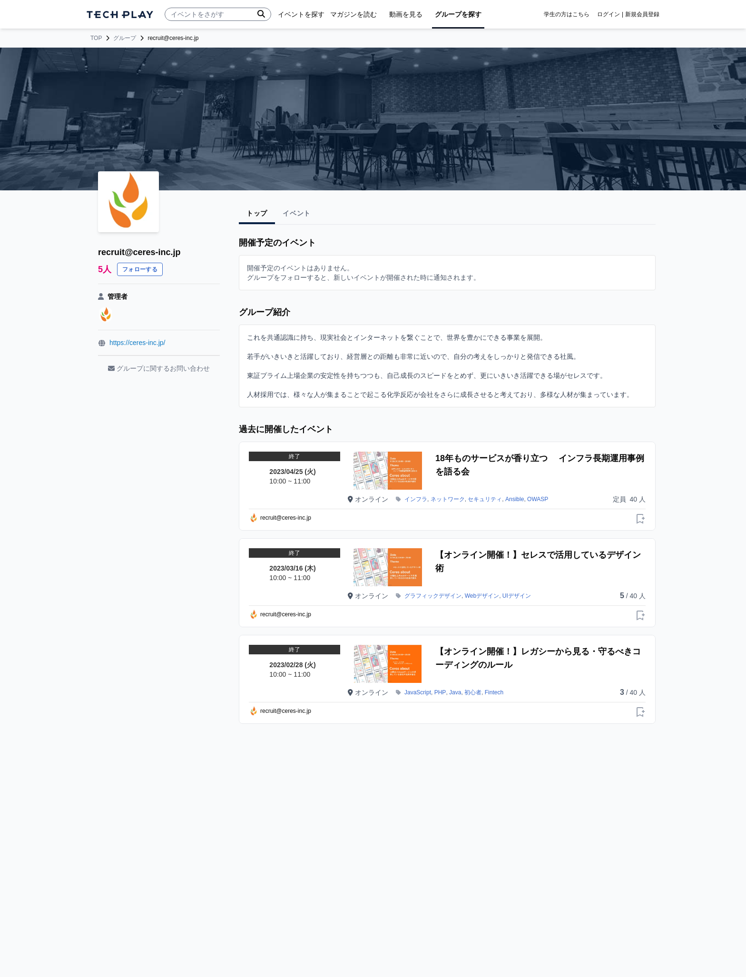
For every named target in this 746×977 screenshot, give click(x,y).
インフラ (415, 499)
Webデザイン (482, 595)
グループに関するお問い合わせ (159, 368)
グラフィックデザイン (432, 595)
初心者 (472, 692)
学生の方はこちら (566, 14)
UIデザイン (516, 595)
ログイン (608, 14)
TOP (96, 38)
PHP (440, 692)
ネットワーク (448, 499)
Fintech (494, 692)
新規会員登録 (642, 14)
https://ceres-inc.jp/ (137, 342)
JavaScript (417, 692)
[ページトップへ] (120, 14)
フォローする (139, 269)
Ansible (514, 499)
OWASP (537, 499)
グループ (124, 38)
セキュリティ (485, 499)
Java (455, 692)
